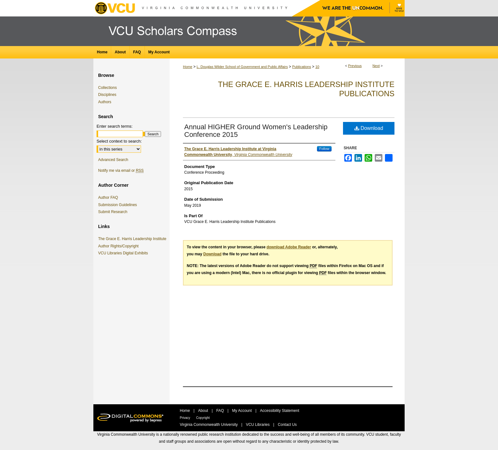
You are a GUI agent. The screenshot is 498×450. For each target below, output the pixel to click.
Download (368, 128)
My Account (242, 410)
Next (376, 66)
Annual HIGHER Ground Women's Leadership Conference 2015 (255, 130)
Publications (301, 67)
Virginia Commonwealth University (209, 424)
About (203, 410)
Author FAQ (108, 197)
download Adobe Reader (288, 247)
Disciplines (107, 94)
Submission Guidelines (117, 205)
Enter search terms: (114, 126)
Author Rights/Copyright (119, 246)
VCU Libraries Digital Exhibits (124, 253)
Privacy (185, 418)
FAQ (220, 410)
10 (317, 67)
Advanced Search (113, 160)
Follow (324, 149)
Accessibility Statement (279, 410)
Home (187, 67)
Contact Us (287, 424)
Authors (104, 102)
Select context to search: (119, 141)
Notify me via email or (121, 170)
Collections (107, 87)
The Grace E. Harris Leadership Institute (133, 239)
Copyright (203, 418)
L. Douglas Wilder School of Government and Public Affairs (242, 67)
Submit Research (112, 212)
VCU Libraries (258, 424)
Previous (355, 66)
